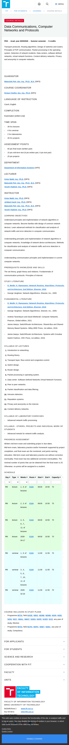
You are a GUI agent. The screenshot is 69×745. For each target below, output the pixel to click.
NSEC (48, 627)
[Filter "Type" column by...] (15, 482)
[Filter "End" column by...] (47, 482)
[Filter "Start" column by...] (40, 482)
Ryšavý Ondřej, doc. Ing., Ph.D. (17, 93)
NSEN (33, 619)
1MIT (65, 487)
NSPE (39, 619)
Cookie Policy (6, 729)
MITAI (19, 615)
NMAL (21, 619)
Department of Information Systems (19, 168)
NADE (29, 615)
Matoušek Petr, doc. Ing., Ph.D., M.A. (19, 82)
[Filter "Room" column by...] (32, 482)
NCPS (29, 627)
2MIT (65, 491)
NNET (42, 627)
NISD (10, 619)
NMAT (27, 619)
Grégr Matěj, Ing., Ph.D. (14, 179)
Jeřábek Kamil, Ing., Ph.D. (15, 202)
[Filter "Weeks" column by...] (24, 482)
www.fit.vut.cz (27, 709)
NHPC (36, 627)
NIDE (59, 615)
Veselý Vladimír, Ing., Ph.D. (15, 187)
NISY (15, 619)
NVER (45, 619)
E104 (31, 487)
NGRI (54, 615)
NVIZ (51, 619)
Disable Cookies (7, 731)
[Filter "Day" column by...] (8, 482)
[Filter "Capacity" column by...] (56, 482)
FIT (7, 11)
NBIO (36, 615)
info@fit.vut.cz (27, 712)
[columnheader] (7, 477)
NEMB (41, 615)
